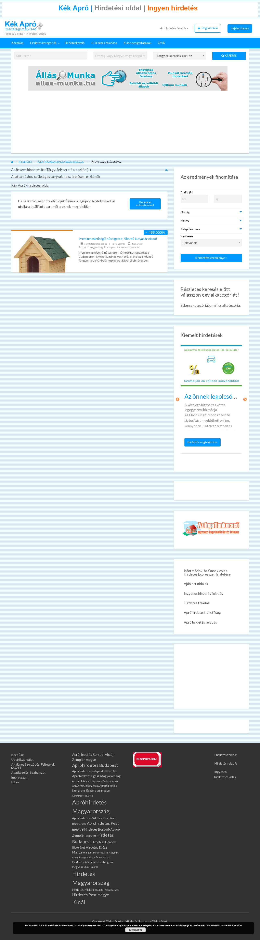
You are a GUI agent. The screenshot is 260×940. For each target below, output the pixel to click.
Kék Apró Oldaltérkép (107, 921)
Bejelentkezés (240, 28)
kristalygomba (118, 243)
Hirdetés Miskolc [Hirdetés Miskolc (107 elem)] (83, 889)
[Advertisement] (130, 123)
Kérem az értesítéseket (145, 204)
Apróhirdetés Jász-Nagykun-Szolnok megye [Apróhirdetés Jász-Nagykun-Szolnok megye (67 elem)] (95, 781)
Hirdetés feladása (174, 28)
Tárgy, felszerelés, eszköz (95, 243)
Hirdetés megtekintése (203, 443)
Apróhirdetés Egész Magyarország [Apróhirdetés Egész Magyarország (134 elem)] (96, 776)
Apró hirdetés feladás (200, 622)
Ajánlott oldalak (196, 584)
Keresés (229, 55)
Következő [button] (245, 399)
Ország (185, 212)
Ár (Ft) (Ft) (187, 192)
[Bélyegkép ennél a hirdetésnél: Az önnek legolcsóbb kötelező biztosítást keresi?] (211, 365)
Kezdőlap (17, 43)
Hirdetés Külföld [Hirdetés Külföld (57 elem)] (89, 867)
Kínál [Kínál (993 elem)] (78, 902)
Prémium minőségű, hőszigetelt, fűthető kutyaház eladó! (118, 238)
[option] (211, 399)
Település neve (190, 229)
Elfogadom (135, 929)
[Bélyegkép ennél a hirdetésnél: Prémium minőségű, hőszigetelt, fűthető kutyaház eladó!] (42, 251)
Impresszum (19, 777)
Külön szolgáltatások (137, 43)
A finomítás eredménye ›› (211, 258)
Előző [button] (178, 399)
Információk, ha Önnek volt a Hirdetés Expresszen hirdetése (207, 572)
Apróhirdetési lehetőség (202, 612)
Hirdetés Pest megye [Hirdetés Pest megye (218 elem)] (90, 894)
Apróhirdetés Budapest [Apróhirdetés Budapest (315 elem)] (95, 765)
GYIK (161, 43)
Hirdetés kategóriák (43, 43)
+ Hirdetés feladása (104, 43)
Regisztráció (208, 28)
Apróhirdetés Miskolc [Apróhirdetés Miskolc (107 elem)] (86, 818)
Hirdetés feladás (196, 603)
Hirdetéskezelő (74, 43)
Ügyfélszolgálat (22, 759)
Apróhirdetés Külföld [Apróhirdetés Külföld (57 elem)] (82, 795)
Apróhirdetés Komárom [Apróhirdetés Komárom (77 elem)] (85, 785)
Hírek (15, 782)
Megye (185, 220)
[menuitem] (174, 28)
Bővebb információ (231, 925)
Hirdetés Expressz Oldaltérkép (147, 921)
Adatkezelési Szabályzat (28, 772)
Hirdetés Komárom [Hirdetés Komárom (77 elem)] (99, 857)
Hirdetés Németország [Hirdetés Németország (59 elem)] (107, 890)
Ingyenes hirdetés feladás (203, 593)
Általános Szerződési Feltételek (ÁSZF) (33, 766)
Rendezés (211, 240)
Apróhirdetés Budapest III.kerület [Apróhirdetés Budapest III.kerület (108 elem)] (94, 771)
